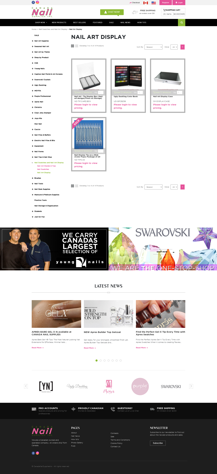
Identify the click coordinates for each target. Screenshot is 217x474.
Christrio (38, 107)
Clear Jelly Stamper (42, 113)
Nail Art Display (44, 172)
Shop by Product (41, 57)
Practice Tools (40, 200)
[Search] (181, 22)
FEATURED (97, 22)
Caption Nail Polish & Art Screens (48, 74)
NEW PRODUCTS (59, 22)
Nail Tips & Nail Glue (43, 157)
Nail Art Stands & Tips (46, 166)
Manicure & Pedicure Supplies (46, 195)
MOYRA (37, 91)
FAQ (73, 446)
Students (38, 211)
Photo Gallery (77, 443)
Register (165, 2)
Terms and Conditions (120, 440)
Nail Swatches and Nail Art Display (53, 29)
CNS (36, 63)
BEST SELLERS (79, 22)
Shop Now (40, 22)
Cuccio (37, 129)
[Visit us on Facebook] (34, 453)
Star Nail (38, 124)
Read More (37, 348)
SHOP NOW (53, 252)
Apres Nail (38, 102)
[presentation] (26, 386)
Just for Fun (39, 217)
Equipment (38, 146)
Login (179, 2)
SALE (111, 22)
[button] (97, 361)
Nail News (75, 436)
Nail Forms (39, 151)
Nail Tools (38, 184)
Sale (112, 436)
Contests (114, 433)
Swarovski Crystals (42, 79)
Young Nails (39, 68)
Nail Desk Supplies (42, 189)
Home (34, 29)
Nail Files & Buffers (42, 135)
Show (167, 47)
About (74, 433)
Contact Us (115, 446)
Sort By (140, 47)
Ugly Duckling (40, 85)
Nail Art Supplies (41, 41)
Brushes (37, 178)
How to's (75, 439)
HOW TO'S (141, 22)
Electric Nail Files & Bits (44, 140)
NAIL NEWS (125, 22)
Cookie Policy (116, 443)
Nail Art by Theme (42, 52)
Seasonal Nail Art (41, 46)
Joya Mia (38, 118)
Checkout (136, 2)
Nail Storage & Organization (46, 206)
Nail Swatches (43, 169)
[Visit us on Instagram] (38, 453)
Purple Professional (42, 96)
